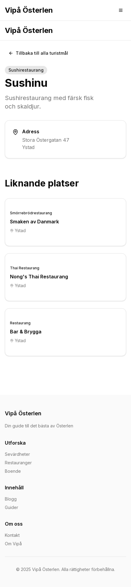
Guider (11, 507)
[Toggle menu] (120, 10)
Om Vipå (13, 543)
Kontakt (12, 535)
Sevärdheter (17, 454)
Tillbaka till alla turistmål (38, 53)
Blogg (11, 498)
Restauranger (18, 462)
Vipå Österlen (29, 10)
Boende (13, 471)
